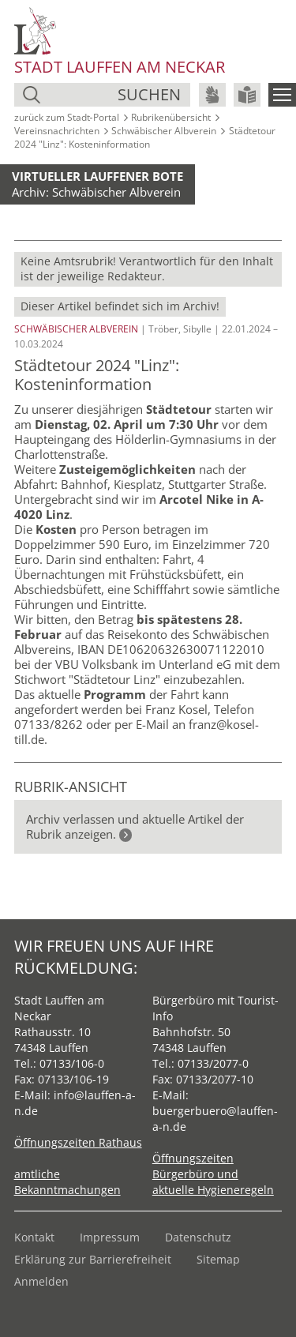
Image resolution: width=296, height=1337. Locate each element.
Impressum (110, 1237)
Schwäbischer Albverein (163, 130)
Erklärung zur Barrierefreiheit (92, 1259)
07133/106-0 (71, 1063)
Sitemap (218, 1259)
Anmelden (41, 1281)
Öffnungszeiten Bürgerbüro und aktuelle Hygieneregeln (213, 1174)
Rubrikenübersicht (171, 117)
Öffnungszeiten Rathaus (78, 1142)
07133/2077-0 (213, 1063)
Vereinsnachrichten (56, 130)
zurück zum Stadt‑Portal (66, 117)
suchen (149, 94)
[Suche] (81, 95)
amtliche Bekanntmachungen (67, 1181)
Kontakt (34, 1237)
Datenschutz (198, 1237)
